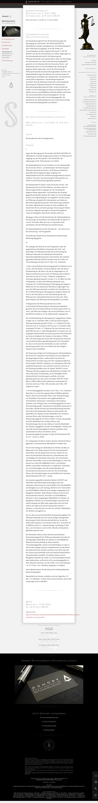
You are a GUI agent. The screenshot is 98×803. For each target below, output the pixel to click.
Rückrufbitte (5, 49)
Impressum (68, 1)
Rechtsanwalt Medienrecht (61, 788)
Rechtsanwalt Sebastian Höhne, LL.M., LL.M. (49, 782)
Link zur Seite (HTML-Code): (49, 633)
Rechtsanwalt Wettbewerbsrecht (76, 788)
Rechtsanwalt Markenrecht (47, 788)
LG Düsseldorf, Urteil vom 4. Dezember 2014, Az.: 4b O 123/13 (48, 799)
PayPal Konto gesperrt (56, 789)
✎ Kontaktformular (49, 728)
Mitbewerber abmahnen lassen (43, 789)
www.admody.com (7, 60)
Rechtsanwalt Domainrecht (19, 788)
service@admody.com (8, 39)
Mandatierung (58, 1)
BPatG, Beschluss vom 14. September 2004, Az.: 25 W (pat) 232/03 (29, 798)
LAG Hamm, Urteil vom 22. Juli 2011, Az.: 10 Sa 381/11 (54, 795)
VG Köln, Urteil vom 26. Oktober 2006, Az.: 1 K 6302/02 (69, 796)
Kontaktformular (7, 45)
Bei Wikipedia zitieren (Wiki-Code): (49, 646)
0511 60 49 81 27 (6, 42)
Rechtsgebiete (46, 1)
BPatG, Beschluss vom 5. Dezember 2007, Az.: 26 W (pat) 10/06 (40, 796)
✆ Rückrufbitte (49, 732)
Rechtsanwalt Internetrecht (33, 788)
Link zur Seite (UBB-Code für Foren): (49, 640)
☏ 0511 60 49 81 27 (49, 724)
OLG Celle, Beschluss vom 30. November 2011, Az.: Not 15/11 (61, 798)
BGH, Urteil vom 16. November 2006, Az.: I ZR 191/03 (27, 795)
